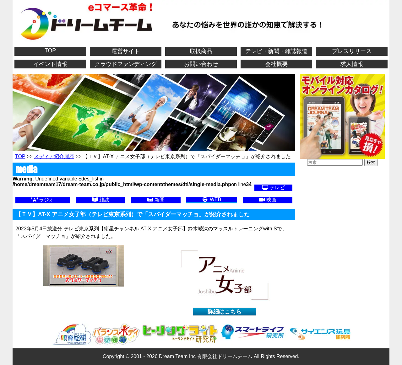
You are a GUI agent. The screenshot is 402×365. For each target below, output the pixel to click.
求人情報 (351, 64)
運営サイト (125, 51)
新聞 (156, 199)
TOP (50, 50)
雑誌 (100, 199)
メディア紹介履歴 (54, 156)
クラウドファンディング (126, 64)
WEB (211, 199)
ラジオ (42, 199)
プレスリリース (352, 51)
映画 (267, 199)
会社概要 (276, 64)
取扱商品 (201, 51)
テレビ (273, 187)
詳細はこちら (225, 312)
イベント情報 (50, 64)
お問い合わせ (201, 64)
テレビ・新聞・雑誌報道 (276, 51)
